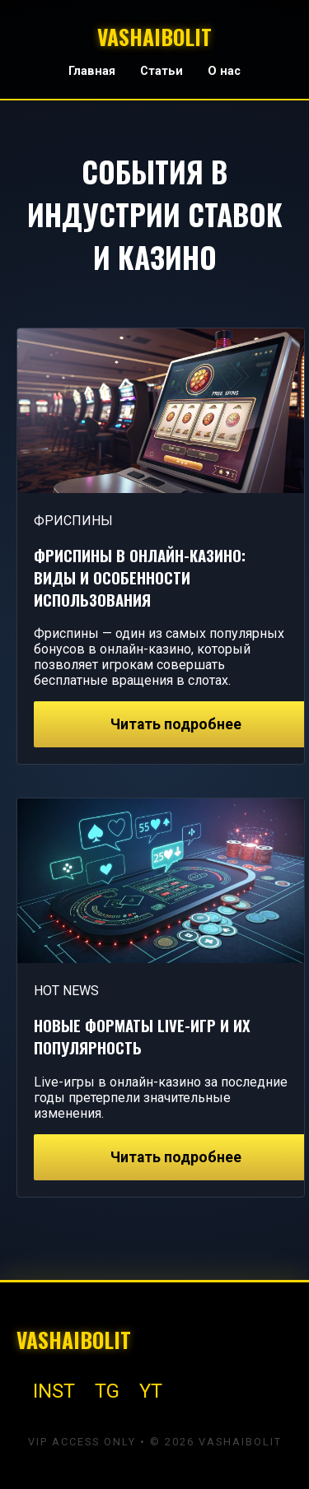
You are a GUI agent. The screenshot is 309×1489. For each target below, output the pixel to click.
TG (107, 1391)
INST (54, 1391)
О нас (224, 71)
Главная (91, 71)
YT (150, 1391)
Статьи (161, 71)
